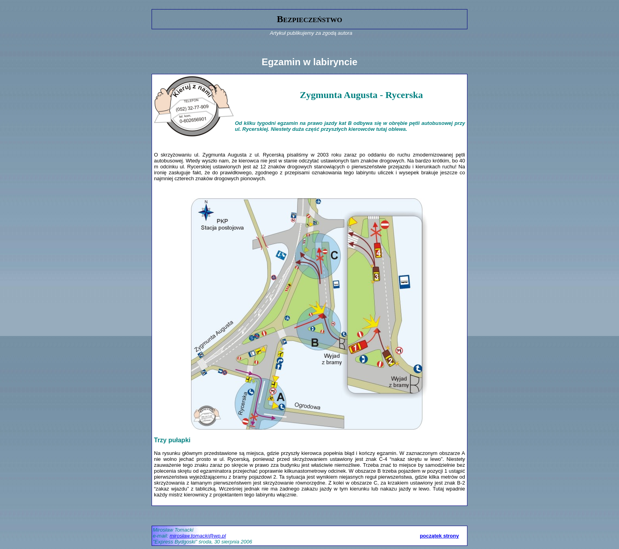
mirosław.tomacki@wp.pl (198, 536)
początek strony (439, 536)
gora (157, 6)
